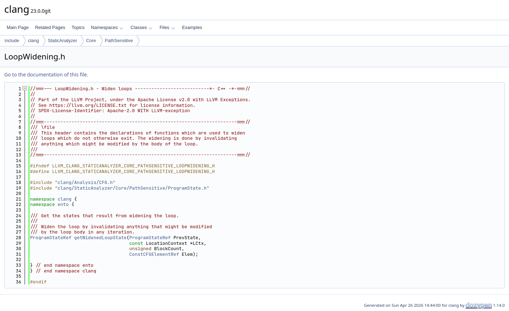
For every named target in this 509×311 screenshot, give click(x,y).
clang (33, 40)
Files (167, 27)
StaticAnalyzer (62, 40)
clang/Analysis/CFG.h (85, 182)
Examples (192, 27)
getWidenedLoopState (100, 238)
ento (63, 204)
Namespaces (107, 27)
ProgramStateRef (50, 238)
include (12, 40)
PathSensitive (119, 40)
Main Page (18, 27)
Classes (141, 27)
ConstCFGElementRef (154, 254)
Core (91, 40)
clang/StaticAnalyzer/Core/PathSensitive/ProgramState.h (132, 188)
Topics (77, 27)
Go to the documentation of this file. (46, 74)
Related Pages (50, 27)
